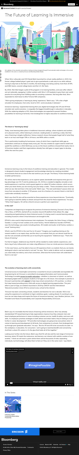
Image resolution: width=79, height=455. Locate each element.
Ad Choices (62, 444)
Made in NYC (48, 444)
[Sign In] (77, 4)
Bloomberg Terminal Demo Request (39, 1)
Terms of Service (7, 444)
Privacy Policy (6, 450)
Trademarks (30, 447)
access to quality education (30, 276)
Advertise (55, 444)
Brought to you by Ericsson (23, 8)
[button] (20, 1)
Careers (42, 444)
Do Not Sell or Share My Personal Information (14, 447)
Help (69, 444)
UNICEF (27, 281)
